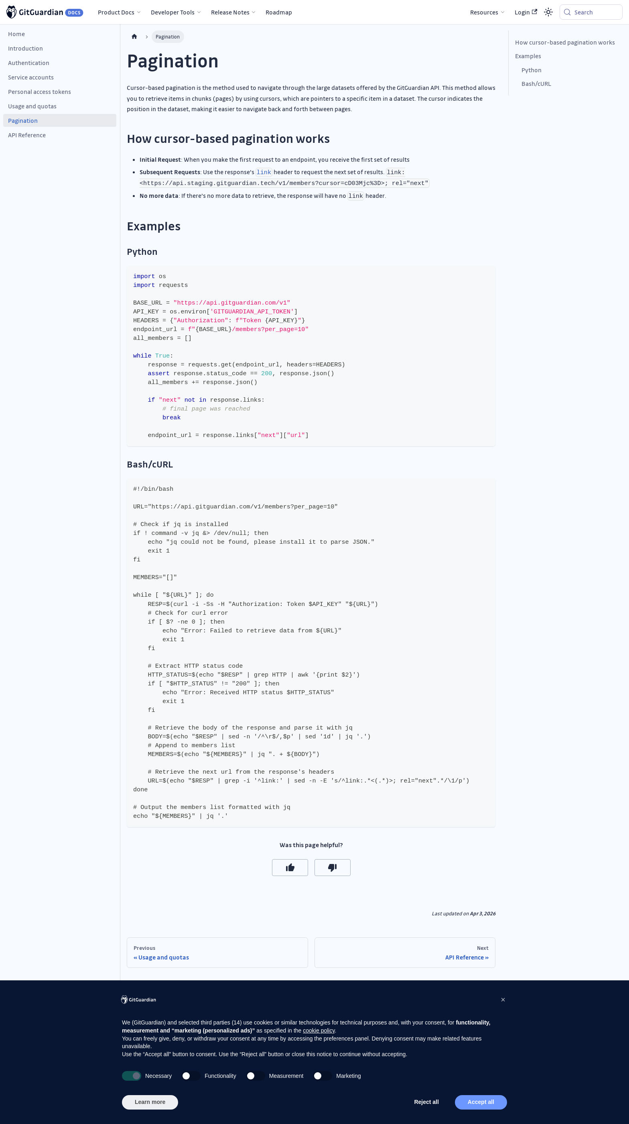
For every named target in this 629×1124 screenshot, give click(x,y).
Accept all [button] (481, 1102)
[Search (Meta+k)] (591, 12)
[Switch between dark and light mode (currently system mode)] (548, 12)
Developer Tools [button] (173, 12)
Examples (528, 56)
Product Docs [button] (116, 12)
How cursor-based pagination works (565, 42)
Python (531, 70)
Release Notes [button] (230, 12)
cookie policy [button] (319, 1030)
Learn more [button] (150, 1102)
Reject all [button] (426, 1102)
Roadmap (279, 12)
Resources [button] (484, 12)
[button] (503, 999)
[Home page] (134, 36)
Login (526, 12)
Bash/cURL (536, 83)
